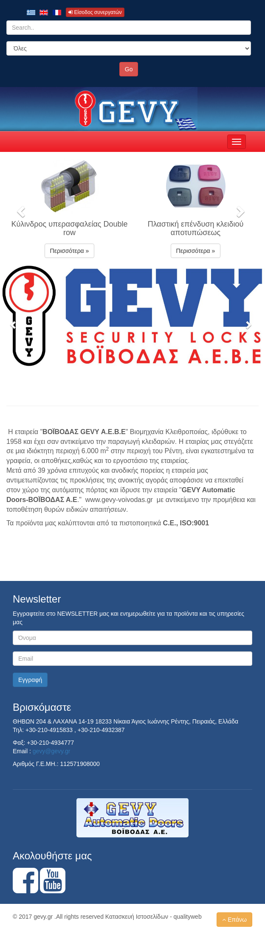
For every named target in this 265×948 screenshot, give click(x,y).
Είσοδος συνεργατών (95, 12)
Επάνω (234, 919)
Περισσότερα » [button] (69, 250)
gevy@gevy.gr (51, 751)
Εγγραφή (30, 679)
